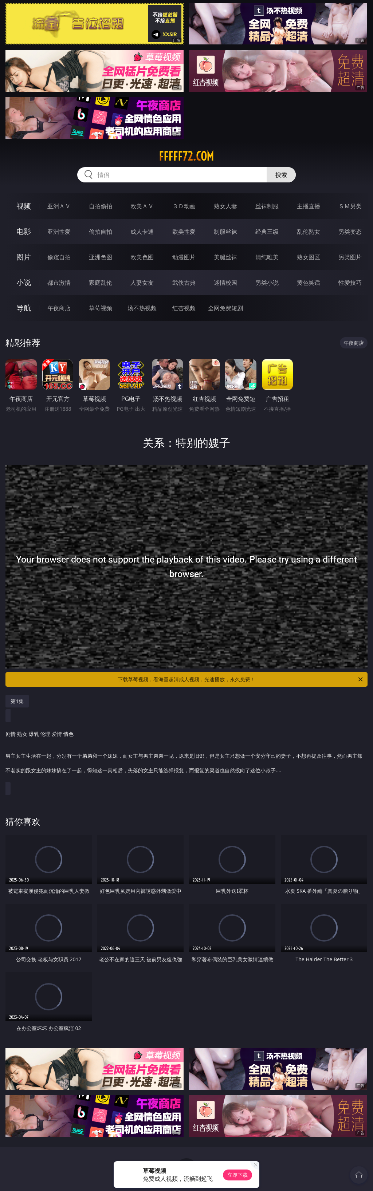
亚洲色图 (100, 257)
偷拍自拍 (100, 232)
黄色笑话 (308, 283)
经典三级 (267, 232)
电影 (23, 231)
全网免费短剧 (225, 308)
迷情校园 (225, 283)
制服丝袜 (225, 232)
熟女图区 (308, 257)
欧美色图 (142, 257)
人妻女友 (142, 283)
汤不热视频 (142, 308)
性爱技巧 (350, 283)
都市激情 (59, 283)
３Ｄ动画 (184, 206)
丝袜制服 (267, 206)
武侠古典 (184, 283)
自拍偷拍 (100, 206)
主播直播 (308, 206)
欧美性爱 (184, 232)
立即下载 (237, 1174)
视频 (23, 206)
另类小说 (267, 283)
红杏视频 (184, 308)
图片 (23, 257)
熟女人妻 (225, 206)
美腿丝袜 (225, 257)
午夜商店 (59, 308)
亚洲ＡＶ (59, 206)
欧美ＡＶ (142, 206)
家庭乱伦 (100, 283)
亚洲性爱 (59, 232)
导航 (23, 308)
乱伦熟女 (308, 232)
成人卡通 (142, 232)
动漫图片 (184, 257)
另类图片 (350, 257)
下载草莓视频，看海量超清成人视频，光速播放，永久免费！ (241, 679)
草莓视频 (100, 308)
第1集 (17, 701)
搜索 (281, 175)
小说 (23, 282)
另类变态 (350, 232)
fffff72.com (186, 156)
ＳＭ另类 (350, 206)
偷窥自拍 (59, 257)
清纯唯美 (267, 257)
